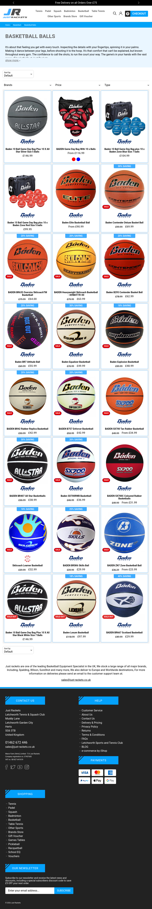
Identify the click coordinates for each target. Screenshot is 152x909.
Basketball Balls (29, 25)
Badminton (69, 11)
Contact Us (88, 718)
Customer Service (92, 710)
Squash (57, 11)
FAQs (85, 738)
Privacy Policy (90, 726)
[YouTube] (20, 768)
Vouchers (13, 856)
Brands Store (70, 16)
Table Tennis (98, 11)
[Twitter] (13, 768)
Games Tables (16, 840)
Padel (48, 11)
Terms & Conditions (93, 734)
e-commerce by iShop (94, 750)
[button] (13, 3)
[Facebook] (8, 768)
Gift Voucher (86, 16)
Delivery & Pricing (92, 722)
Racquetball (15, 848)
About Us (87, 714)
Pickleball (14, 844)
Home (7, 25)
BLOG (85, 746)
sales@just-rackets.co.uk (76, 679)
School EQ (14, 852)
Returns (86, 730)
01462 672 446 (16, 742)
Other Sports (54, 16)
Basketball (83, 11)
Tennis (38, 11)
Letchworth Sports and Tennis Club (102, 742)
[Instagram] (27, 768)
